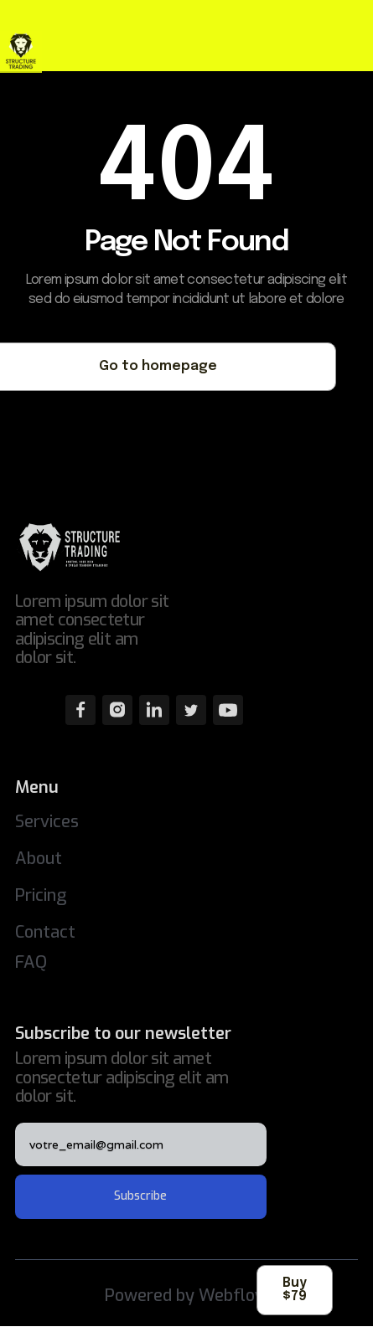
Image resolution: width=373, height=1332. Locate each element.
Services (47, 821)
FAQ (31, 962)
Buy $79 (294, 1290)
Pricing (41, 895)
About (38, 858)
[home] (37, 52)
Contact (45, 932)
